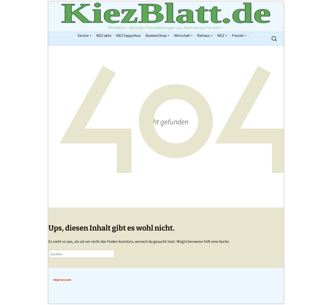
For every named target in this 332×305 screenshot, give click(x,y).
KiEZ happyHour (130, 35)
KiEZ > (224, 35)
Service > (86, 35)
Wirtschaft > (185, 35)
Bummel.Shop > (159, 35)
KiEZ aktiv (105, 35)
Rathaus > (206, 35)
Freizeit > (241, 35)
